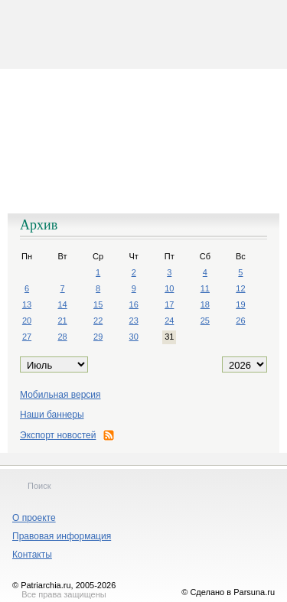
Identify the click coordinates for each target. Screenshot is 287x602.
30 (134, 336)
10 (169, 288)
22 (98, 320)
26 (240, 320)
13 (26, 304)
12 (240, 288)
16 (134, 304)
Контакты (32, 554)
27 (26, 336)
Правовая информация (61, 536)
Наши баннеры (52, 414)
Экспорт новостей (67, 435)
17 (169, 304)
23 (134, 320)
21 (62, 320)
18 (205, 304)
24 (169, 320)
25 (205, 320)
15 (98, 304)
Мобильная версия (60, 394)
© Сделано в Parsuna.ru (228, 592)
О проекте (34, 518)
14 (62, 304)
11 (205, 288)
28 (62, 336)
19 (240, 304)
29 (98, 336)
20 (26, 320)
